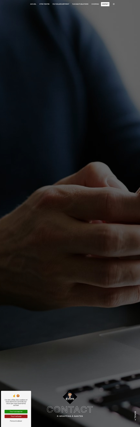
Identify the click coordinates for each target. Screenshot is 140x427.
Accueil (33, 4)
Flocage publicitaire (80, 4)
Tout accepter (16, 411)
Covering (95, 4)
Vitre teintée (44, 4)
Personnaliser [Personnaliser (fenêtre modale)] (16, 421)
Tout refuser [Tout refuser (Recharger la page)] (16, 416)
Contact (105, 4)
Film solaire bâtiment (61, 4)
